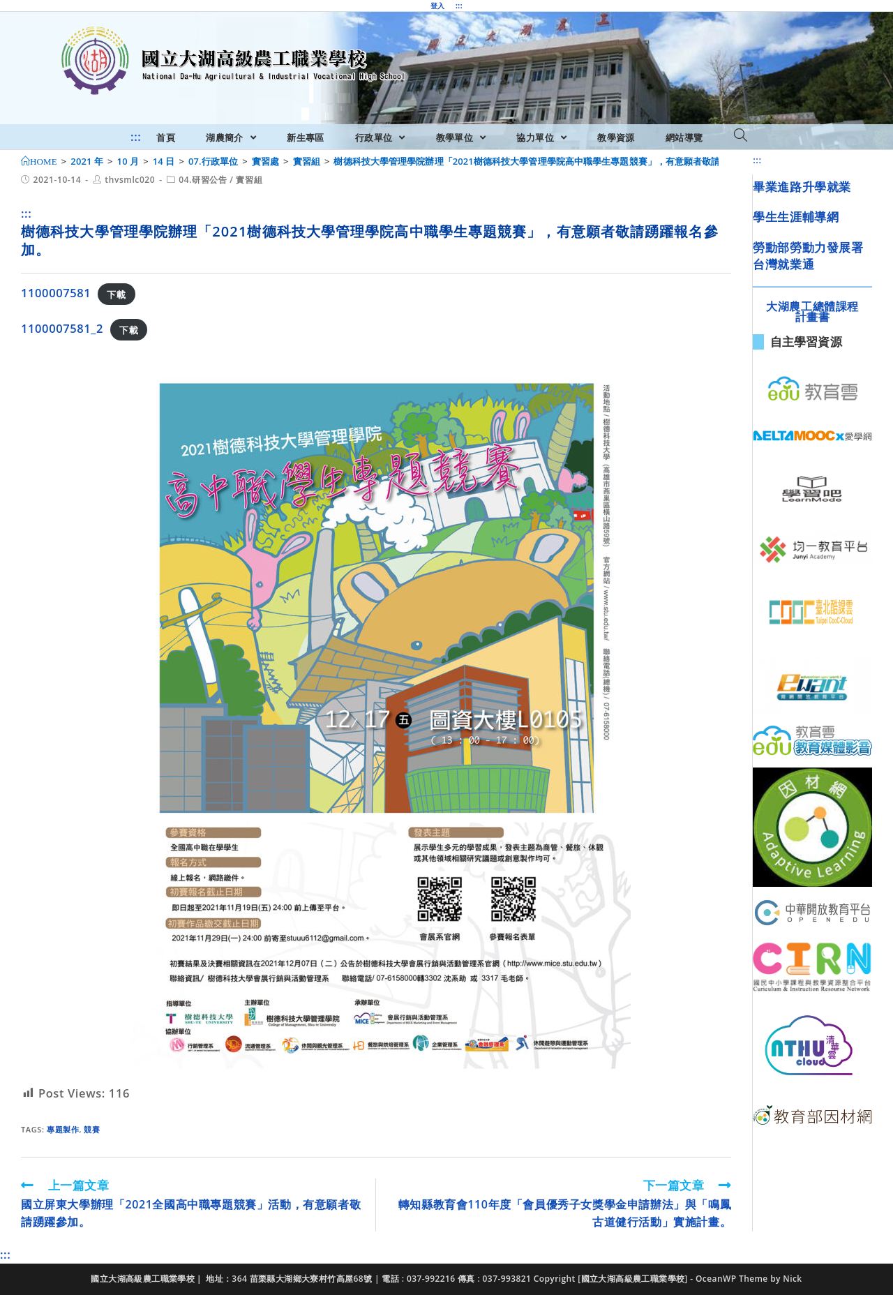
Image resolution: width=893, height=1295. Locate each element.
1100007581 (56, 293)
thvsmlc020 (130, 180)
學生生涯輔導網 (796, 217)
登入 (437, 5)
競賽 (92, 1129)
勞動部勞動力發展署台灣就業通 (808, 255)
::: (459, 5)
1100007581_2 (62, 328)
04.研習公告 (203, 180)
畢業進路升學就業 (802, 187)
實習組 (249, 180)
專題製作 (63, 1129)
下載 (116, 293)
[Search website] (741, 136)
